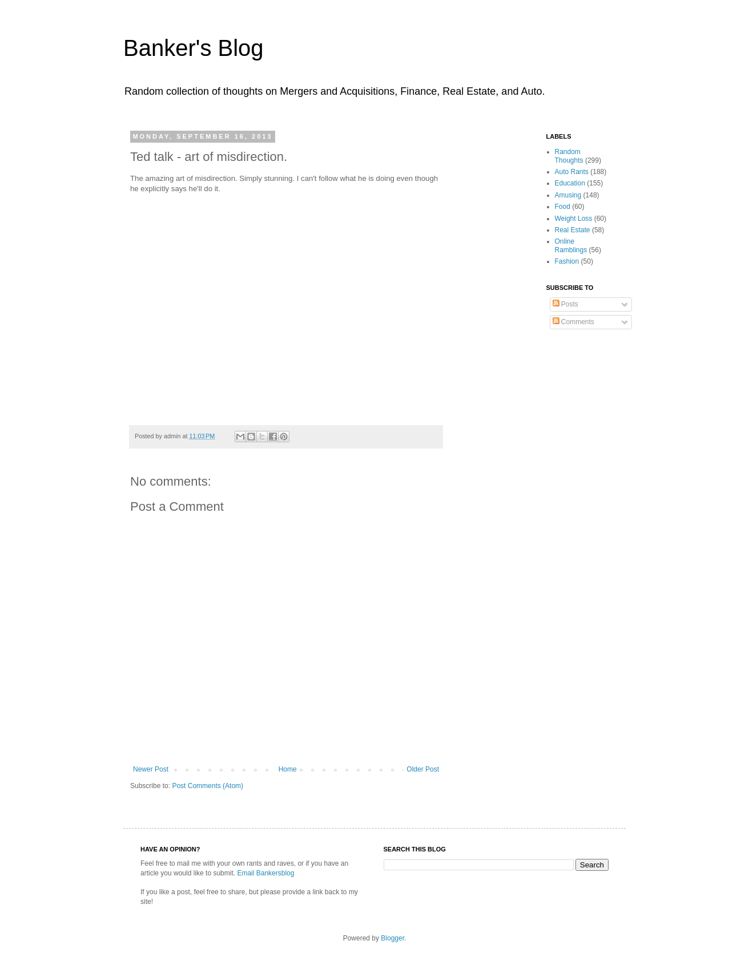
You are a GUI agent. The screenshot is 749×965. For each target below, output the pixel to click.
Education (570, 183)
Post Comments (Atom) (207, 786)
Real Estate (572, 230)
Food (562, 207)
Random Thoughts (569, 156)
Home (288, 769)
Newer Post (150, 769)
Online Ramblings (571, 245)
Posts (565, 304)
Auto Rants (572, 172)
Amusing (568, 195)
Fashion (567, 261)
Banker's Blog (193, 47)
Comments (573, 322)
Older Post (422, 769)
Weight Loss (574, 219)
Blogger (392, 938)
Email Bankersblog (265, 873)
